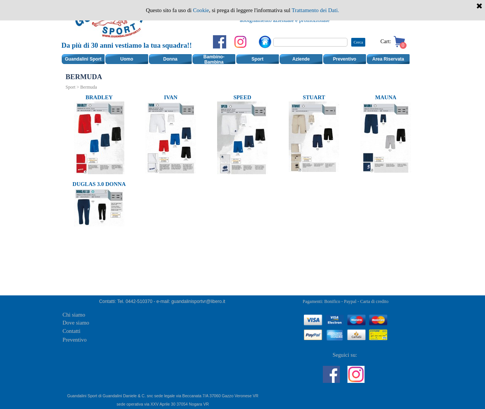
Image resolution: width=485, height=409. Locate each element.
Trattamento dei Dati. (315, 10)
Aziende (301, 59)
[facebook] (219, 41)
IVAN (171, 97)
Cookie (201, 10)
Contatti (71, 331)
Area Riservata (388, 59)
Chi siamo (74, 315)
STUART (314, 97)
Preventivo (344, 59)
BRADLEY (99, 97)
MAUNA (385, 97)
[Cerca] (310, 42)
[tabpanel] (127, 50)
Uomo (126, 59)
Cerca (358, 42)
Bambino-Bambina (213, 59)
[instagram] (240, 41)
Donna (170, 59)
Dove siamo (76, 323)
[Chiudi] (479, 6)
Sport (257, 59)
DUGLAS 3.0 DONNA (98, 184)
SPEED (242, 97)
